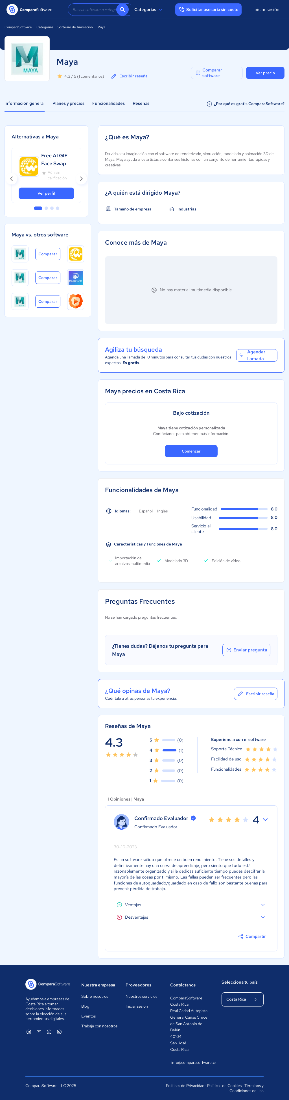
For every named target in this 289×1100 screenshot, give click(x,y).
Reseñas (141, 103)
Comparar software (208, 73)
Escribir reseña (129, 76)
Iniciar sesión (266, 9)
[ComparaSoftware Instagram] (59, 1031)
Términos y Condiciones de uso (246, 1088)
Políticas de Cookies (224, 1085)
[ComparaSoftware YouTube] (39, 1031)
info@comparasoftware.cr (190, 1062)
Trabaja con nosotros (99, 1026)
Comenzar (191, 451)
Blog (85, 1006)
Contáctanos (183, 985)
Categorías (149, 9)
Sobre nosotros (94, 996)
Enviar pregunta (246, 650)
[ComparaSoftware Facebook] (49, 1031)
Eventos (88, 1016)
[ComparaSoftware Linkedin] (28, 1031)
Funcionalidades (108, 103)
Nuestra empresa (98, 985)
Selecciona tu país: (240, 982)
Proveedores (138, 985)
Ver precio (265, 72)
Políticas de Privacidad (185, 1085)
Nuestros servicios (141, 996)
